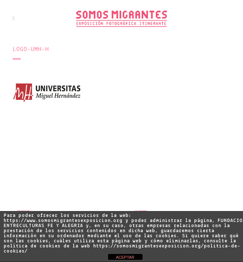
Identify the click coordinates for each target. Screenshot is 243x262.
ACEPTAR (125, 257)
